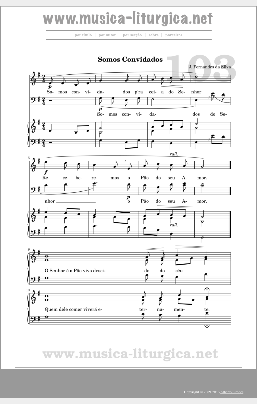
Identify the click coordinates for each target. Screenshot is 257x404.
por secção (132, 35)
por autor (107, 35)
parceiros (173, 35)
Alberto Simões (231, 392)
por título (83, 35)
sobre (154, 35)
